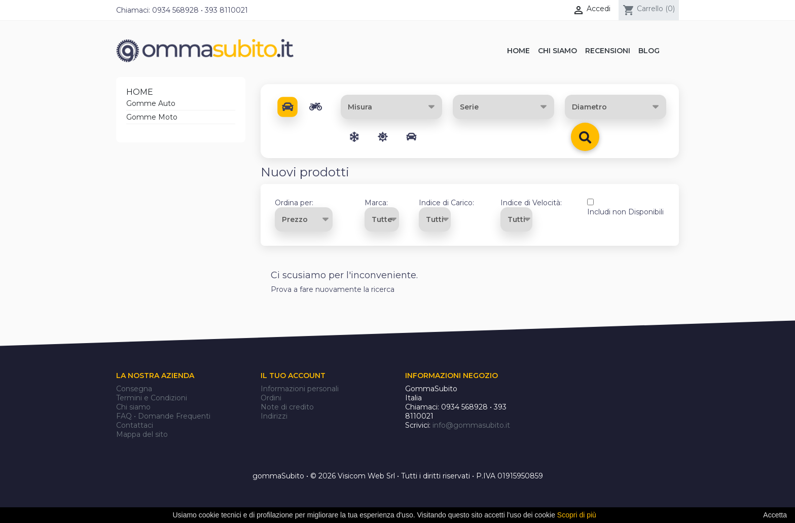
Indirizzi (274, 416)
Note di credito (287, 407)
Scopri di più (576, 515)
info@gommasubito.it (471, 425)
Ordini (271, 397)
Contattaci (134, 425)
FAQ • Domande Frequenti (163, 416)
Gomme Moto (151, 117)
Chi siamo (133, 407)
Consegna (134, 388)
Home (139, 92)
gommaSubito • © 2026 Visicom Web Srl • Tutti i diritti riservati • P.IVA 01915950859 (397, 475)
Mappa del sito (142, 434)
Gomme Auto (150, 103)
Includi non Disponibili (625, 211)
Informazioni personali (300, 388)
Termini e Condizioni (151, 397)
